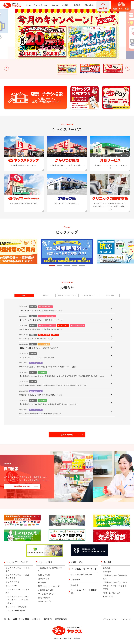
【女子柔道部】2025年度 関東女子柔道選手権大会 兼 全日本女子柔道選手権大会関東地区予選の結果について (62, 376)
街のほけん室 (44, 575)
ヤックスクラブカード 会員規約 (18, 569)
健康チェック (44, 578)
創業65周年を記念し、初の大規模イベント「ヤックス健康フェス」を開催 (48, 367)
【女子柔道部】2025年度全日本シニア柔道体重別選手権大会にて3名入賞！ (48, 404)
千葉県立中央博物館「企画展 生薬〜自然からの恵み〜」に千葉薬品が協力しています (53, 385)
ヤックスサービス (40, 5)
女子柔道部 (110, 295)
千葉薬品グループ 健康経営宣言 (115, 577)
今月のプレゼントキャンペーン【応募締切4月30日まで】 (41, 329)
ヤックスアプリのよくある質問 (17, 591)
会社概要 (107, 568)
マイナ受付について (47, 594)
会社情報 (65, 5)
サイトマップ (125, 619)
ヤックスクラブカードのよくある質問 (17, 576)
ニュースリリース (88, 295)
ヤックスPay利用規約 (15, 610)
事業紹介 (107, 571)
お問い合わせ (88, 5)
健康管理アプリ (45, 601)
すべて (24, 295)
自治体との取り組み (112, 592)
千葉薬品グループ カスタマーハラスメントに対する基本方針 (115, 585)
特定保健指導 (44, 597)
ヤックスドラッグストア (17, 562)
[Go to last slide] (6, 68)
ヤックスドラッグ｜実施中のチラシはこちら (36, 339)
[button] (21, 68)
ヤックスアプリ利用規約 (16, 607)
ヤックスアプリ (12, 582)
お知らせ (55, 5)
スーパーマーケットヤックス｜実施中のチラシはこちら (41, 310)
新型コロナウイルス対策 (49, 586)
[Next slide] (127, 68)
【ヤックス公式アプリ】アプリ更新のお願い (36, 357)
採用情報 (77, 5)
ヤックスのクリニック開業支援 (84, 591)
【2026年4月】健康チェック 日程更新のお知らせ (38, 348)
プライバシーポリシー (110, 619)
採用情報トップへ (22, 486)
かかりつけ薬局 (45, 562)
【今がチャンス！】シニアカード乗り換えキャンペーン (41, 320)
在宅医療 (42, 582)
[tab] (52, 265)
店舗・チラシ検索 (21, 619)
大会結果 (74, 585)
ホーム (28, 5)
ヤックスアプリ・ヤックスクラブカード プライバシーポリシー (17, 599)
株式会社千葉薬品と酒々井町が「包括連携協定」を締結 (41, 395)
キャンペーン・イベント (67, 295)
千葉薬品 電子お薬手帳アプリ (50, 569)
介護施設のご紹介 (46, 590)
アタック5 (75, 579)
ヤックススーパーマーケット (84, 569)
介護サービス (77, 562)
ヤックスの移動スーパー (81, 574)
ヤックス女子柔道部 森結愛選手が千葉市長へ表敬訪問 (40, 414)
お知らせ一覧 (67, 434)
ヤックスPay (11, 585)
